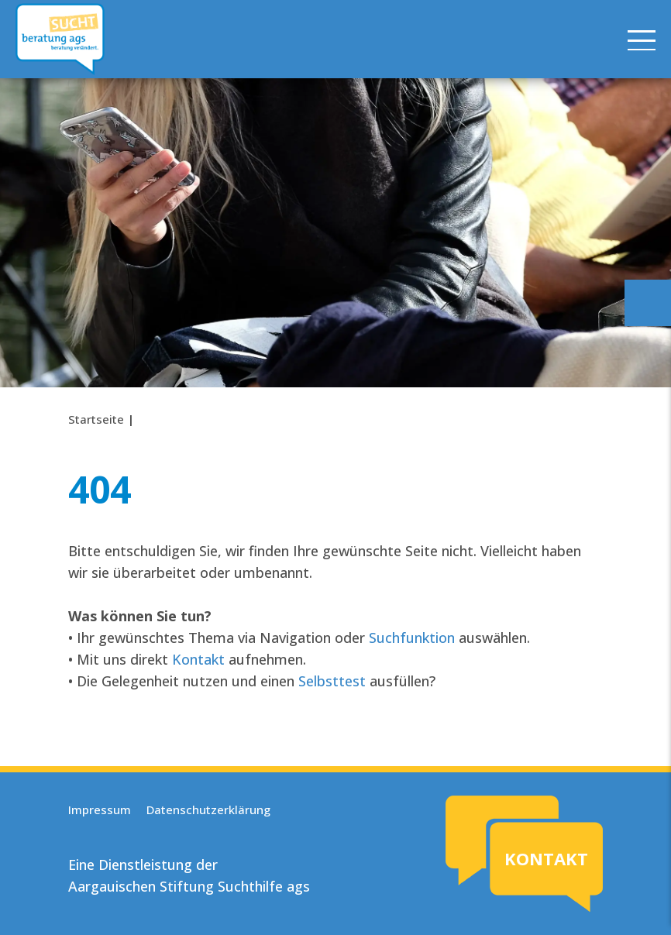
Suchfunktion (412, 637)
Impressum (99, 809)
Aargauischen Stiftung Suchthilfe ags (189, 886)
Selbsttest (332, 681)
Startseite (96, 419)
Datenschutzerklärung (208, 809)
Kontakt (198, 659)
